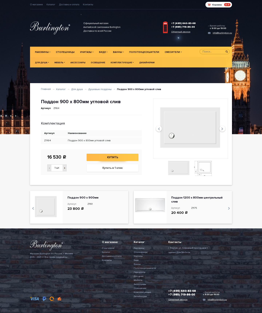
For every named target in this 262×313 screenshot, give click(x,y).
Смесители (172, 52)
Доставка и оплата (69, 4)
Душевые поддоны (100, 89)
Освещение (98, 62)
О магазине (36, 4)
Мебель (58, 62)
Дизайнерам (146, 62)
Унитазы (86, 52)
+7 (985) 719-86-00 (183, 27)
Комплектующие (121, 62)
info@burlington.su (222, 33)
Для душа (41, 62)
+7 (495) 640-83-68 (183, 23)
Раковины (42, 52)
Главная (46, 89)
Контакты (88, 4)
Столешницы (65, 52)
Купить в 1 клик (112, 168)
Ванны (117, 52)
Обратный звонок (180, 31)
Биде (102, 52)
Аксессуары (77, 62)
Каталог (51, 4)
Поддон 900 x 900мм (83, 197)
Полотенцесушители (144, 52)
